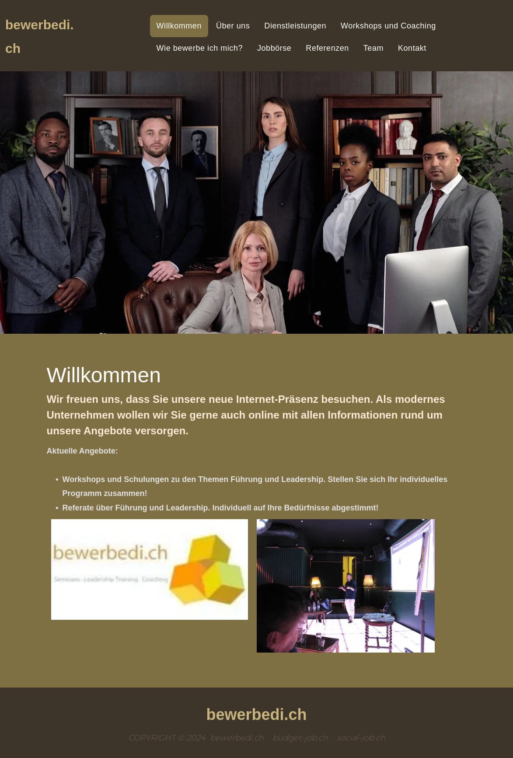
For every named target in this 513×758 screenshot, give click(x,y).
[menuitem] (179, 26)
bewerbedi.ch (256, 714)
